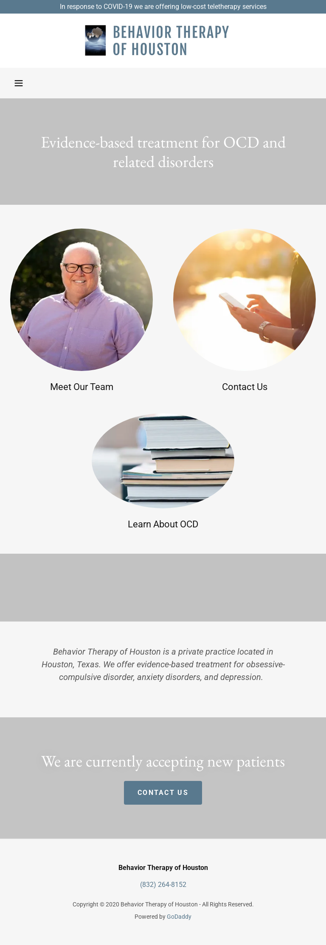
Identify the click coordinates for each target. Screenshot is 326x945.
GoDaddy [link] (179, 916)
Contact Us (163, 793)
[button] (18, 83)
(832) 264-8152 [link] (163, 885)
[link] (163, 41)
